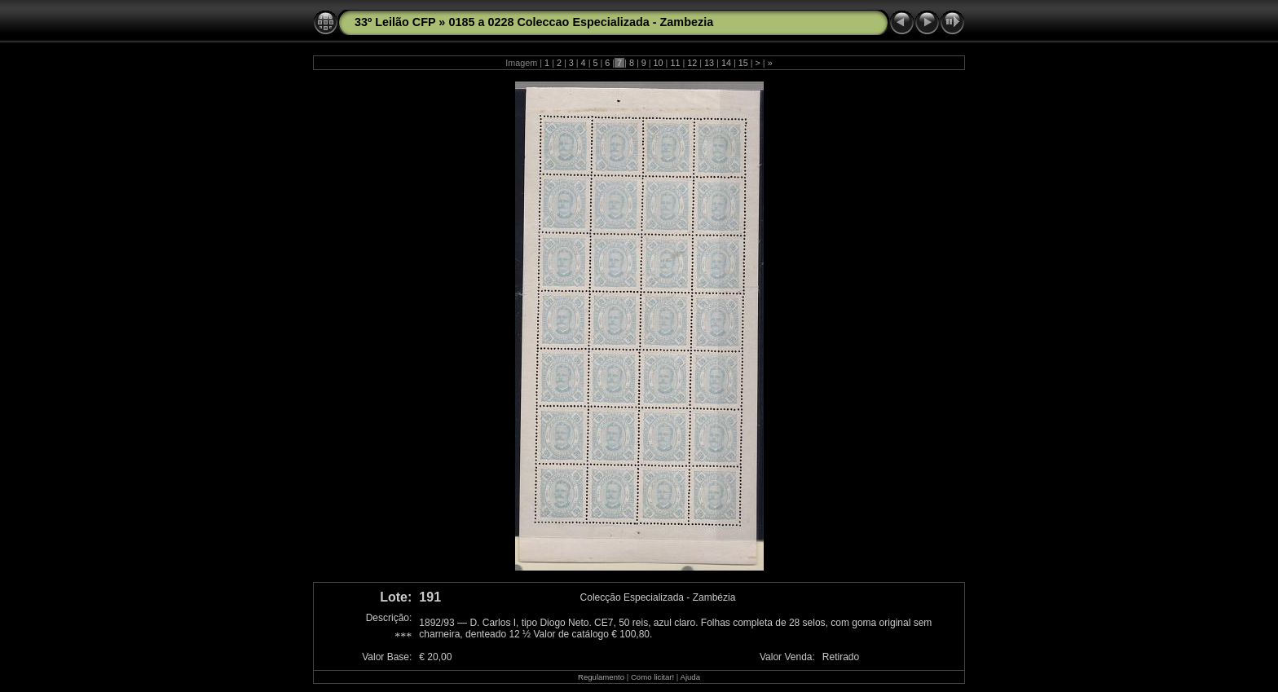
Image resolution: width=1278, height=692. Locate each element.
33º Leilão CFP (395, 22)
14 (726, 63)
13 (709, 63)
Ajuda (690, 676)
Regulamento (601, 676)
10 (658, 63)
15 (743, 63)
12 (692, 63)
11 (675, 63)
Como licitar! (652, 676)
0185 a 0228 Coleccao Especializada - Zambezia (580, 22)
